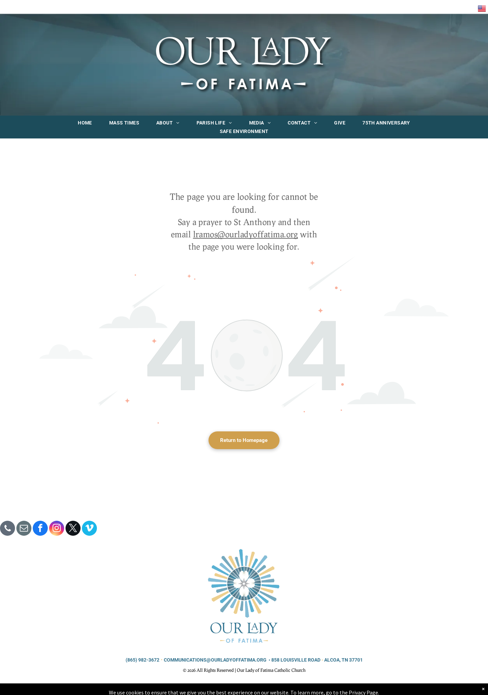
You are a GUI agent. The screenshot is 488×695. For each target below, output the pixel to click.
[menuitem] (85, 122)
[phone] (7, 529)
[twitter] (73, 529)
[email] (23, 529)
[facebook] (40, 529)
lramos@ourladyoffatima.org (245, 234)
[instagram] (56, 529)
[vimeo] (89, 529)
